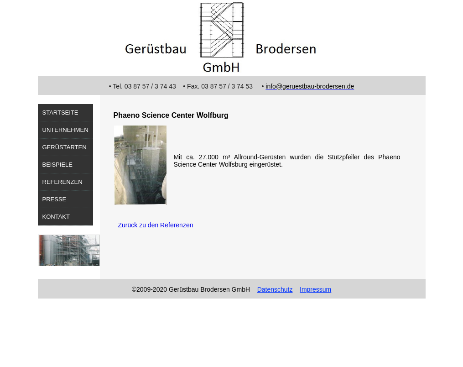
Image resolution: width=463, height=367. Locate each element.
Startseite (60, 112)
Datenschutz (275, 289)
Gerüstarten (64, 147)
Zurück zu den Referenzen (155, 225)
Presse (54, 199)
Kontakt (56, 216)
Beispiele (57, 164)
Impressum (315, 289)
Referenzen (62, 181)
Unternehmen (65, 129)
